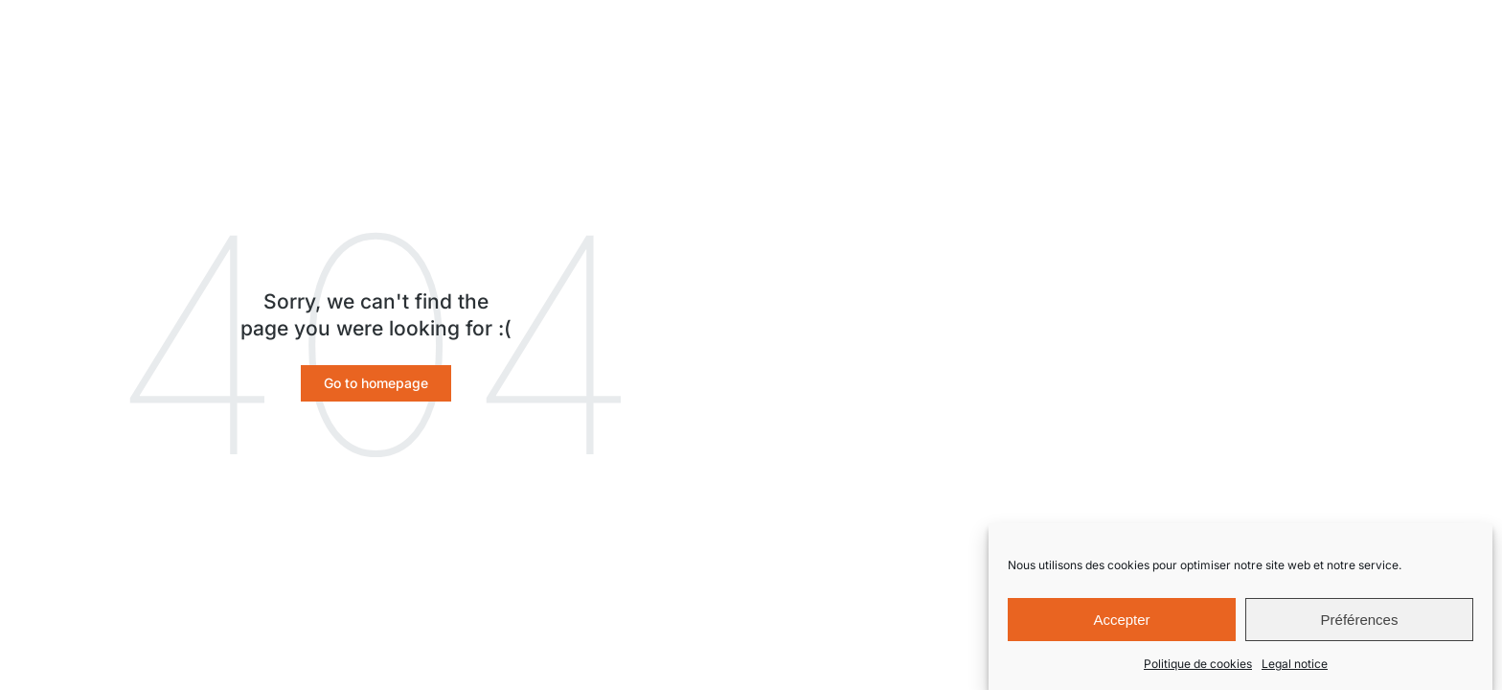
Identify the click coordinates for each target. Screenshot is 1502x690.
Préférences (1360, 621)
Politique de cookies (1198, 665)
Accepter (1121, 621)
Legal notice (1295, 665)
